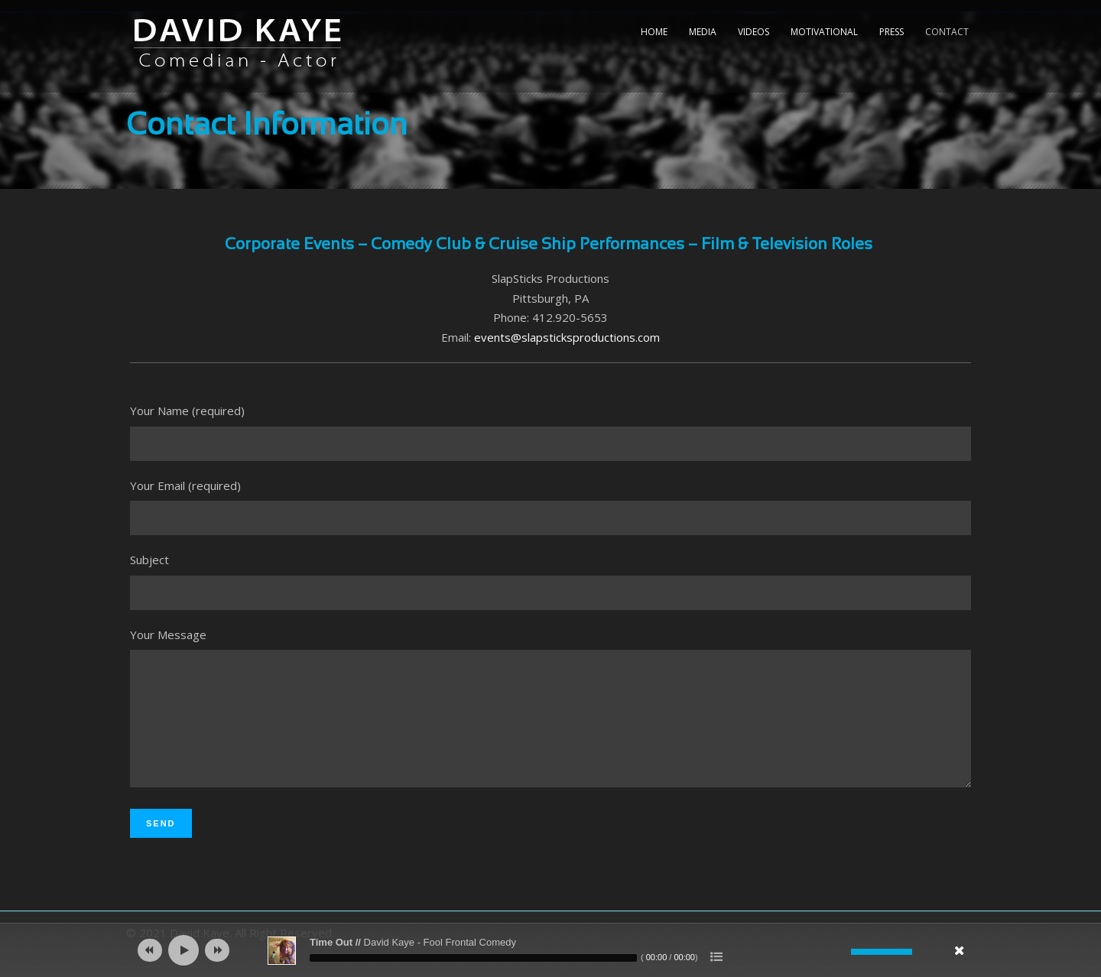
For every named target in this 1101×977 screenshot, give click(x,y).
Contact (947, 31)
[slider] (473, 958)
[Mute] (839, 951)
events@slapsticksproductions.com (567, 337)
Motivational (824, 31)
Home (654, 31)
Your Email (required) (550, 507)
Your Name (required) (550, 432)
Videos (753, 31)
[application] (550, 950)
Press (891, 31)
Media (702, 31)
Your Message (550, 721)
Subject (550, 581)
